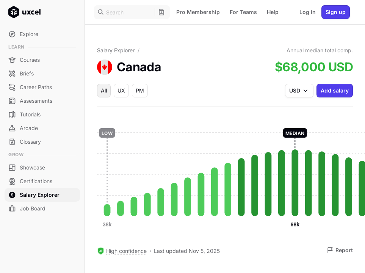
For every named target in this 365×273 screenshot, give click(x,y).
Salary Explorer (116, 50)
